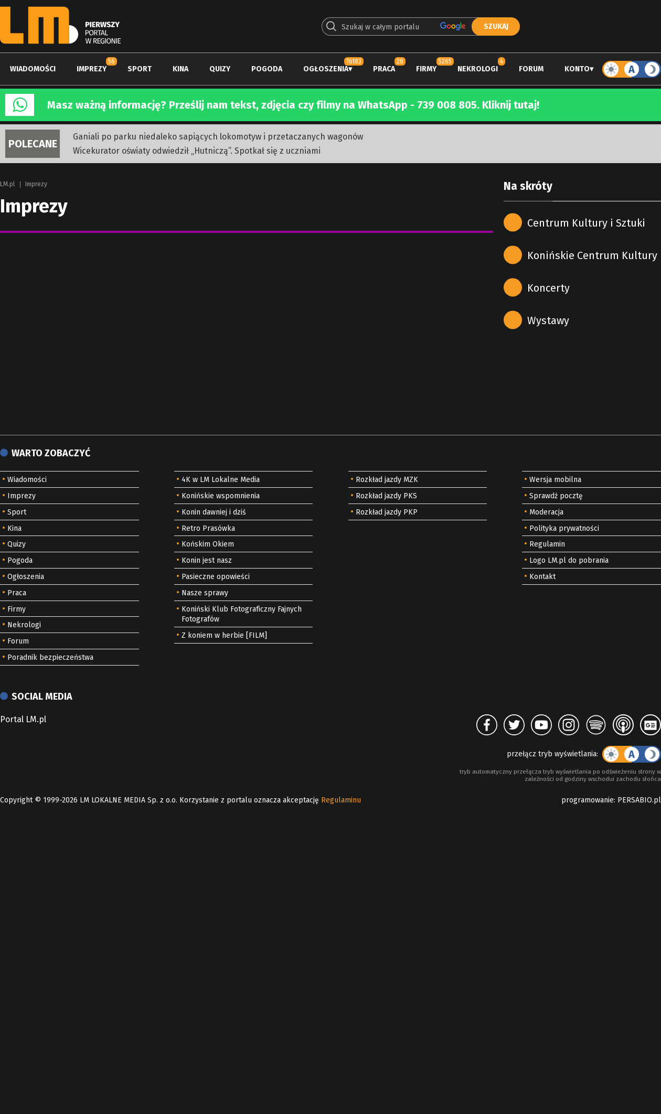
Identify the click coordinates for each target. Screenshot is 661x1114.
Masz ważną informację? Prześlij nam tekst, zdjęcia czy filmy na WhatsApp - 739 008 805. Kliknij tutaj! (293, 105)
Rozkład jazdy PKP (387, 512)
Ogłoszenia (325, 69)
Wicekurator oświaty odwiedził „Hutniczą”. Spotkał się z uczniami (197, 151)
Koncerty (548, 288)
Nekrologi (477, 69)
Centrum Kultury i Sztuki (586, 223)
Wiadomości (33, 69)
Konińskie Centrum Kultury (592, 255)
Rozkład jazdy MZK (387, 479)
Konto (577, 69)
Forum (531, 69)
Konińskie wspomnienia (221, 495)
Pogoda (266, 69)
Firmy (426, 69)
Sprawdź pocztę (556, 495)
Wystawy (548, 320)
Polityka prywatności (564, 528)
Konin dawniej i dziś (214, 512)
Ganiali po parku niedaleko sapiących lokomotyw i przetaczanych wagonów (218, 137)
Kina (180, 69)
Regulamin (547, 544)
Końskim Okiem (208, 544)
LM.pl (7, 184)
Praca (384, 69)
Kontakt (542, 576)
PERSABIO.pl (639, 800)
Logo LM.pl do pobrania (569, 560)
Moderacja (546, 512)
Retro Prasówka (208, 528)
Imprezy (91, 69)
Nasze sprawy (205, 592)
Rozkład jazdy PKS (386, 495)
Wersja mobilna (555, 479)
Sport (139, 69)
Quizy (219, 69)
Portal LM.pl (23, 719)
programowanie (587, 800)
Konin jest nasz (207, 560)
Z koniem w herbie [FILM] (224, 635)
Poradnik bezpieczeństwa (50, 657)
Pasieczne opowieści (216, 576)
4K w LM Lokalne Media (221, 479)
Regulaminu (341, 800)
